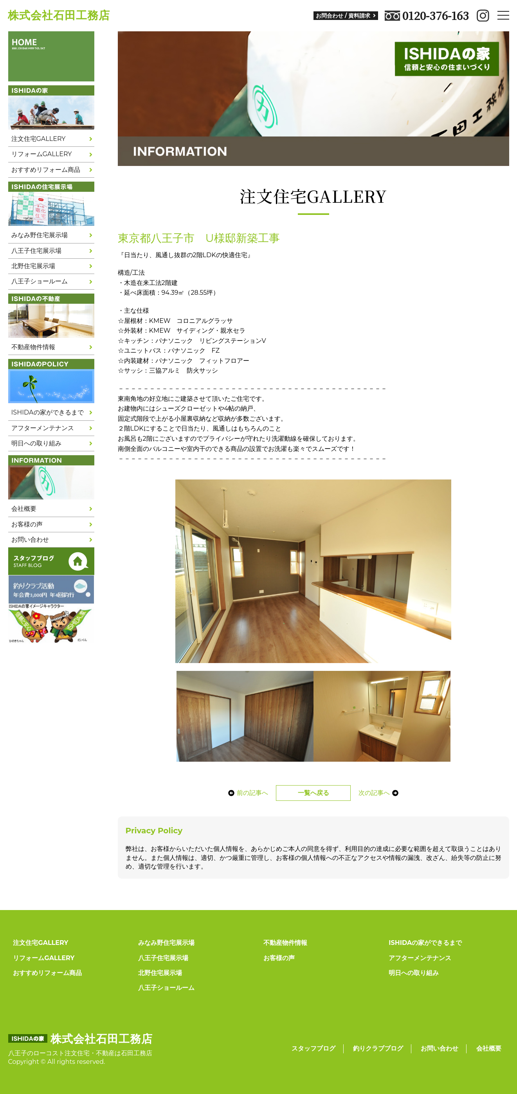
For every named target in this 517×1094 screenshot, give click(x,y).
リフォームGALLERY (41, 154)
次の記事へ (381, 793)
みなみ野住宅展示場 (39, 235)
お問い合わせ (30, 539)
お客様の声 (27, 524)
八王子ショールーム (39, 281)
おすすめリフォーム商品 (45, 169)
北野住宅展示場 (33, 266)
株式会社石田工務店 (59, 15)
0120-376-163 (427, 15)
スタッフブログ (313, 1048)
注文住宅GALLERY (38, 138)
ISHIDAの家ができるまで (47, 412)
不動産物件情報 (33, 347)
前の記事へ (246, 793)
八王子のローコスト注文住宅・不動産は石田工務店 (80, 1053)
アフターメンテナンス (42, 428)
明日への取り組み (36, 443)
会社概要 (23, 508)
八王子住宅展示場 (36, 250)
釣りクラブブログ (378, 1048)
